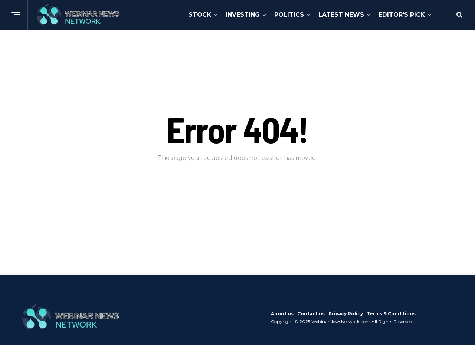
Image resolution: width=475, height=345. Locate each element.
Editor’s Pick (402, 14)
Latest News (341, 14)
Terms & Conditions (391, 313)
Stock (200, 14)
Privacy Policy (345, 313)
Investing (243, 14)
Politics (289, 14)
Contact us (311, 313)
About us (282, 313)
